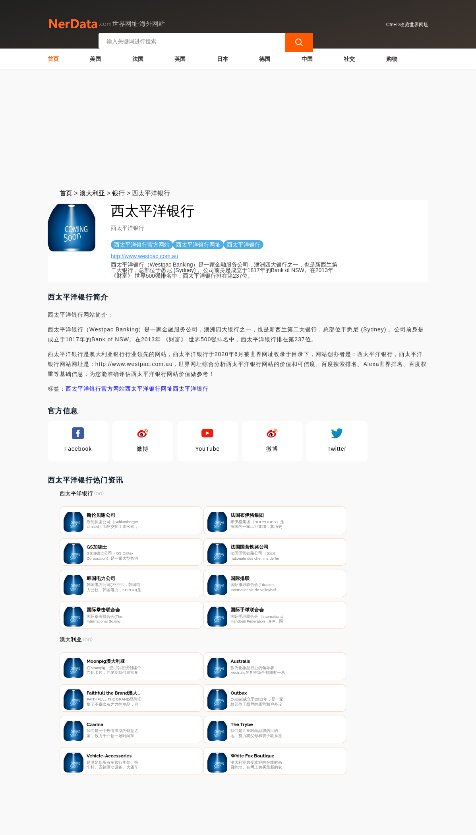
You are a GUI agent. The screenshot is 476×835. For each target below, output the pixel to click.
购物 (391, 58)
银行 (118, 192)
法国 (137, 58)
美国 (95, 58)
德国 (264, 58)
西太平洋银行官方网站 (95, 388)
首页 (53, 58)
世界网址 (199, 824)
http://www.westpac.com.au (144, 255)
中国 (307, 58)
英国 (180, 58)
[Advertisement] (238, 128)
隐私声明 (193, 793)
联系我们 (153, 793)
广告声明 (233, 793)
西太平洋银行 (191, 388)
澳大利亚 (92, 192)
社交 (349, 58)
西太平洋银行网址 (149, 388)
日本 (222, 58)
